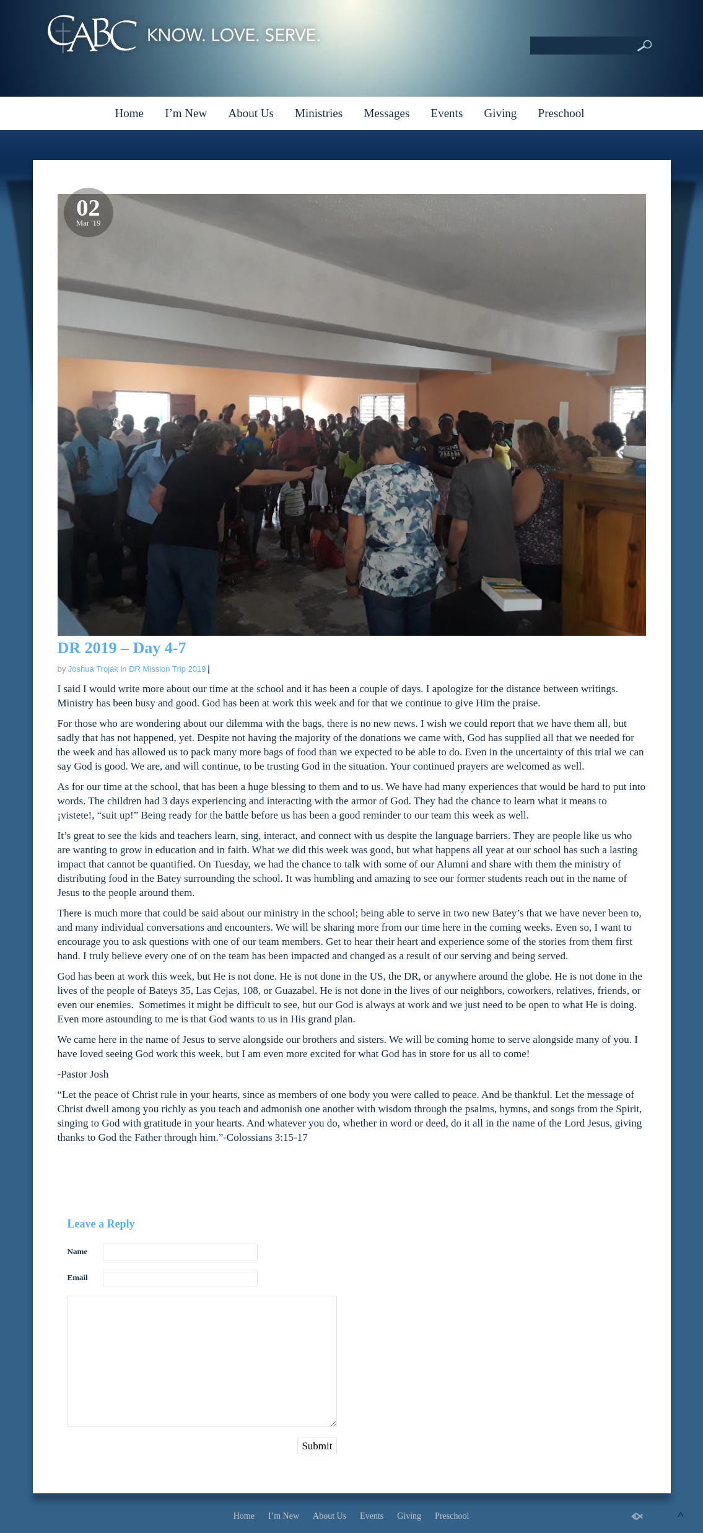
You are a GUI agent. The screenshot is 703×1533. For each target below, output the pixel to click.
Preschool (561, 113)
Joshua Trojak (93, 669)
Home (129, 113)
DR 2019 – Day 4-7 (122, 648)
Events (447, 113)
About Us (250, 113)
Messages (386, 113)
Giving (500, 113)
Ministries (319, 113)
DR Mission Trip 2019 (167, 669)
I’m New (186, 113)
